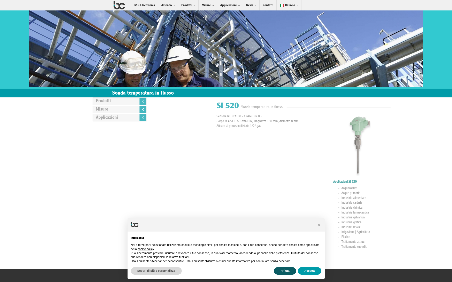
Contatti (268, 5)
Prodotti (186, 5)
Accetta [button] (309, 270)
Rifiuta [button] (285, 270)
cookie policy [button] (146, 249)
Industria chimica (407, 208)
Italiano (287, 5)
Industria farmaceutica (410, 213)
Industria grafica (407, 222)
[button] (319, 225)
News (249, 5)
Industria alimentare (409, 198)
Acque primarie (406, 193)
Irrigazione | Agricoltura (411, 232)
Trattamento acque (408, 242)
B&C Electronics (144, 5)
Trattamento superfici (410, 247)
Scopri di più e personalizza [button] (156, 270)
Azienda (166, 5)
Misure (206, 5)
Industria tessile (406, 227)
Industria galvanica (408, 217)
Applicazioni (228, 5)
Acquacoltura (405, 188)
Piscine (401, 237)
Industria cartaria (407, 203)
